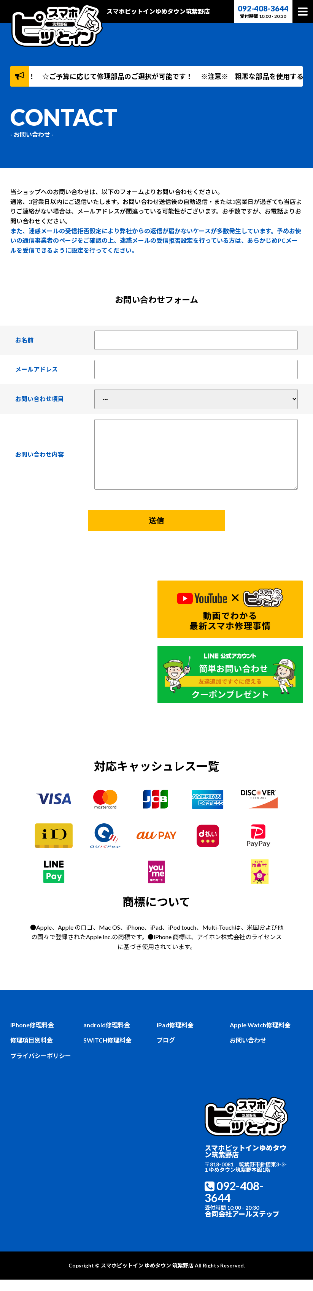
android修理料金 (106, 1035)
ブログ (166, 1051)
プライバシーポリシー (40, 1067)
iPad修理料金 (175, 1035)
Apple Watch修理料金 (260, 1035)
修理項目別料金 (31, 1051)
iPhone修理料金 (32, 1035)
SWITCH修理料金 (107, 1051)
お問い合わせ (248, 1051)
